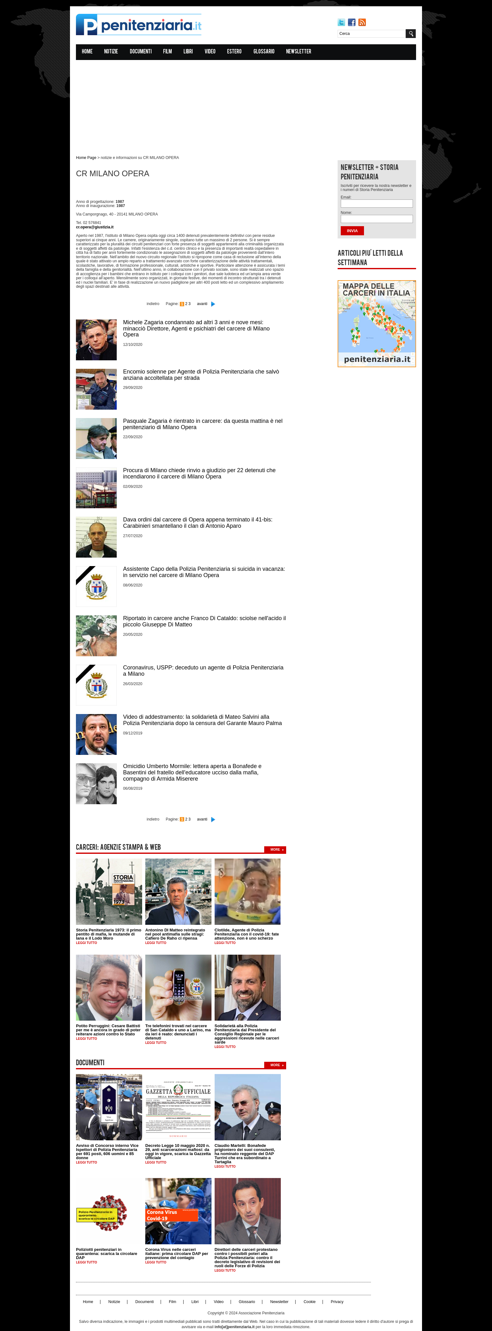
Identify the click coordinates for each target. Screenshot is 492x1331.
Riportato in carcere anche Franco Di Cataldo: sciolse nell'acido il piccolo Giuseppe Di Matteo (208, 610)
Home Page (89, 158)
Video (213, 52)
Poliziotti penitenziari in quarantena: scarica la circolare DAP (110, 1239)
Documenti (144, 52)
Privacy (338, 1288)
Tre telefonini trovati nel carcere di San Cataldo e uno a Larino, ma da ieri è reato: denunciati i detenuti (182, 1018)
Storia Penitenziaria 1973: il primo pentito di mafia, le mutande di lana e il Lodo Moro (112, 920)
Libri (191, 52)
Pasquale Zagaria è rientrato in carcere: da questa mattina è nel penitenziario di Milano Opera (206, 414)
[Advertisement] (246, 104)
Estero (238, 52)
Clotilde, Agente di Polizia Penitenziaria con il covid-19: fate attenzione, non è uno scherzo (250, 920)
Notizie (115, 52)
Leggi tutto (90, 929)
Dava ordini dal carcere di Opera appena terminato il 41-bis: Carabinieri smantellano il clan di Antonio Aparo (201, 512)
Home (91, 52)
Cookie (311, 1288)
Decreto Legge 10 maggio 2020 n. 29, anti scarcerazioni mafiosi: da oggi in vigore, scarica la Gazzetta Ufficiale (182, 1137)
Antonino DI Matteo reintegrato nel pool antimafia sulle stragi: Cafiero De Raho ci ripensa (179, 920)
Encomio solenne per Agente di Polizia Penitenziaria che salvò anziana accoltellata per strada (205, 365)
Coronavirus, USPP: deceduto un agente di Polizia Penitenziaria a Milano (207, 659)
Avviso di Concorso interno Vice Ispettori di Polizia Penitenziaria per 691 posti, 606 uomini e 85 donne (111, 1137)
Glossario (267, 52)
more (279, 836)
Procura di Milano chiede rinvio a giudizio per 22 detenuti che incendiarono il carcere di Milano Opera (203, 463)
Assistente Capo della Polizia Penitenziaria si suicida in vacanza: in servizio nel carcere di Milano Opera (208, 561)
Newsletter (302, 52)
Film (171, 52)
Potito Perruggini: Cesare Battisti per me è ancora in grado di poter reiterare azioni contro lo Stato (112, 1016)
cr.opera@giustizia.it (98, 225)
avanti (205, 295)
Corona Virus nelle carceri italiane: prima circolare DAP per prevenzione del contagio (180, 1239)
